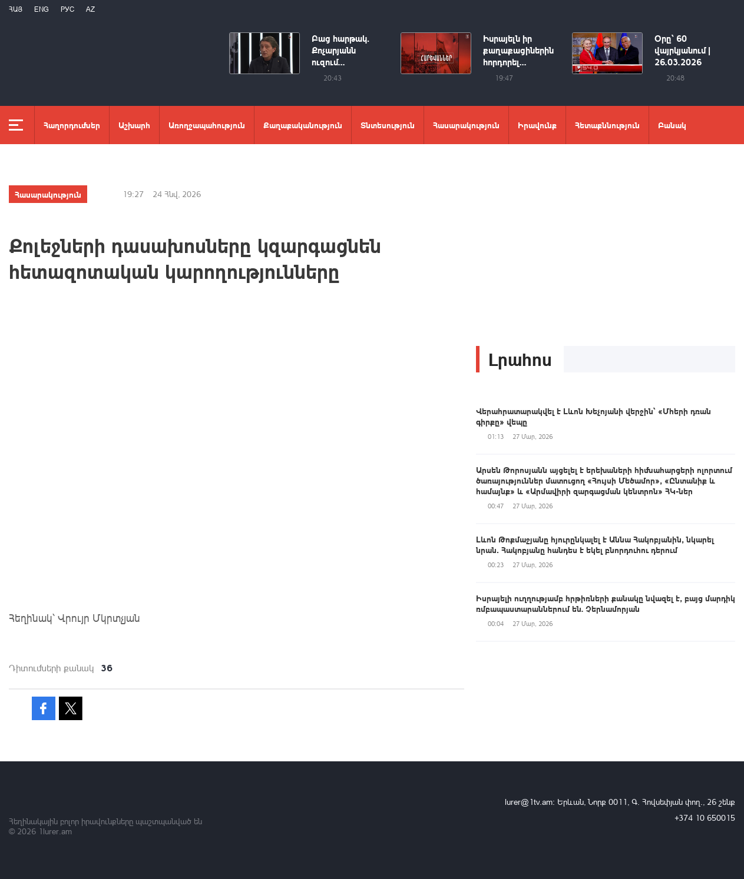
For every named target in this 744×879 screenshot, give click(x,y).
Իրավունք (537, 124)
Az (90, 9)
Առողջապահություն (206, 124)
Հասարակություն (466, 124)
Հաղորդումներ (72, 124)
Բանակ (672, 124)
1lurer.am (55, 831)
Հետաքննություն (607, 124)
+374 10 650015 (704, 818)
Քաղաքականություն (302, 124)
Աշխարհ (134, 124)
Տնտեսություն (388, 124)
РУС (67, 9)
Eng (41, 9)
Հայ (15, 9)
